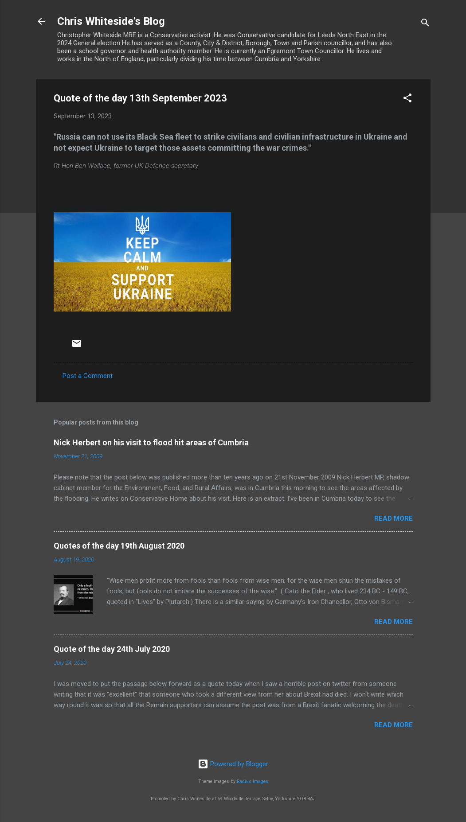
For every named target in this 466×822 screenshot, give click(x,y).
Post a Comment (88, 376)
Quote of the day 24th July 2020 (112, 649)
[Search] (425, 24)
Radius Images (252, 781)
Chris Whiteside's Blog (111, 21)
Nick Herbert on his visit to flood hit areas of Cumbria (151, 442)
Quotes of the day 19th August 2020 (119, 545)
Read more (393, 518)
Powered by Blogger (233, 764)
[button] (407, 99)
